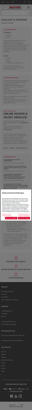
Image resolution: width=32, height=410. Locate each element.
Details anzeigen (7, 215)
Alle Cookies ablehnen (11, 218)
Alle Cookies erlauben (24, 218)
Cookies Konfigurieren (23, 215)
